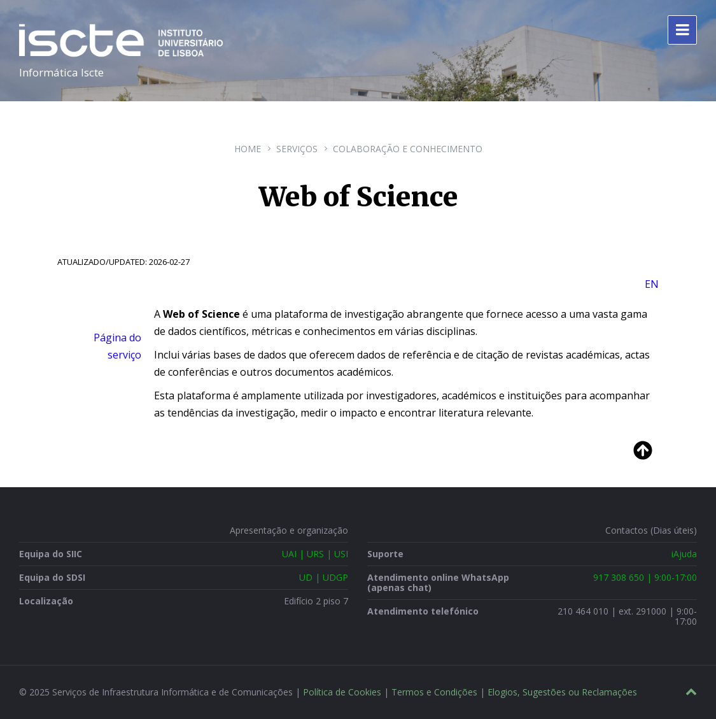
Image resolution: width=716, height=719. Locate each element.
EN (652, 284)
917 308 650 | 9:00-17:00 (645, 577)
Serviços (297, 149)
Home (247, 149)
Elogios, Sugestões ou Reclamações (562, 692)
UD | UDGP (323, 577)
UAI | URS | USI (315, 554)
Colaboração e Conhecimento (407, 149)
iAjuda (684, 554)
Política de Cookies (342, 692)
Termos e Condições (434, 692)
